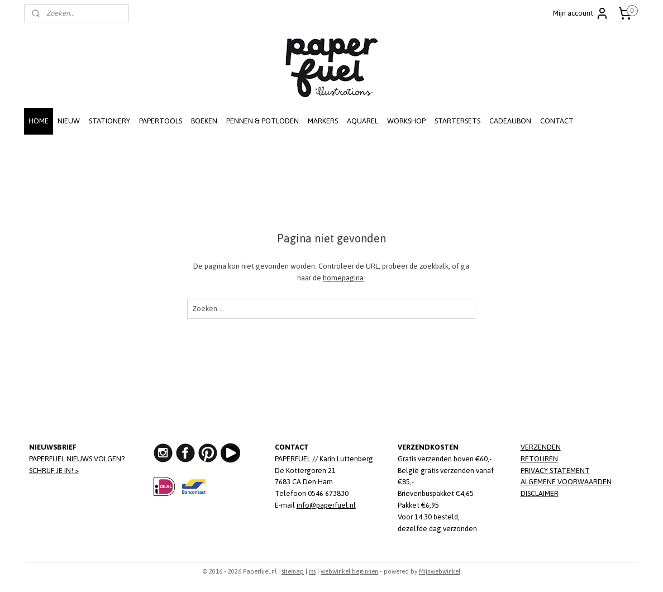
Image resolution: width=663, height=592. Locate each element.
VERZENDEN (541, 447)
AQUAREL (362, 121)
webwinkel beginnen (349, 571)
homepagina (343, 278)
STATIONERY (109, 121)
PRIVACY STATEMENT (555, 470)
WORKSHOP (406, 121)
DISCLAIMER (540, 493)
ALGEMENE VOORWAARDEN (566, 482)
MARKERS (323, 121)
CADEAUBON (510, 121)
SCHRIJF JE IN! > (54, 470)
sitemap (293, 571)
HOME (38, 121)
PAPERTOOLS (160, 121)
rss (312, 571)
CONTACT (557, 121)
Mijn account (581, 13)
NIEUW (69, 121)
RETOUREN (539, 459)
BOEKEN (204, 121)
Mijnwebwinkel (439, 571)
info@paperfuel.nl (326, 505)
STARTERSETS (457, 121)
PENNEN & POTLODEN (262, 121)
